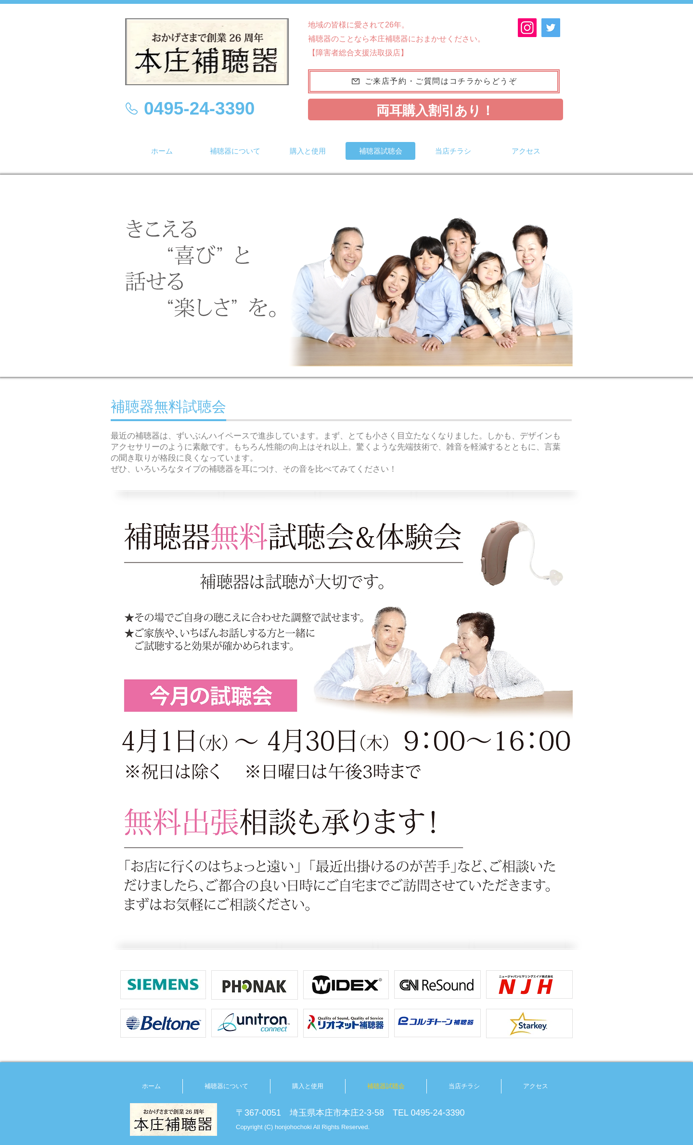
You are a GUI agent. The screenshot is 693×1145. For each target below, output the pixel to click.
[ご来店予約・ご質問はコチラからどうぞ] (434, 81)
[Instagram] (527, 27)
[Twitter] (550, 27)
